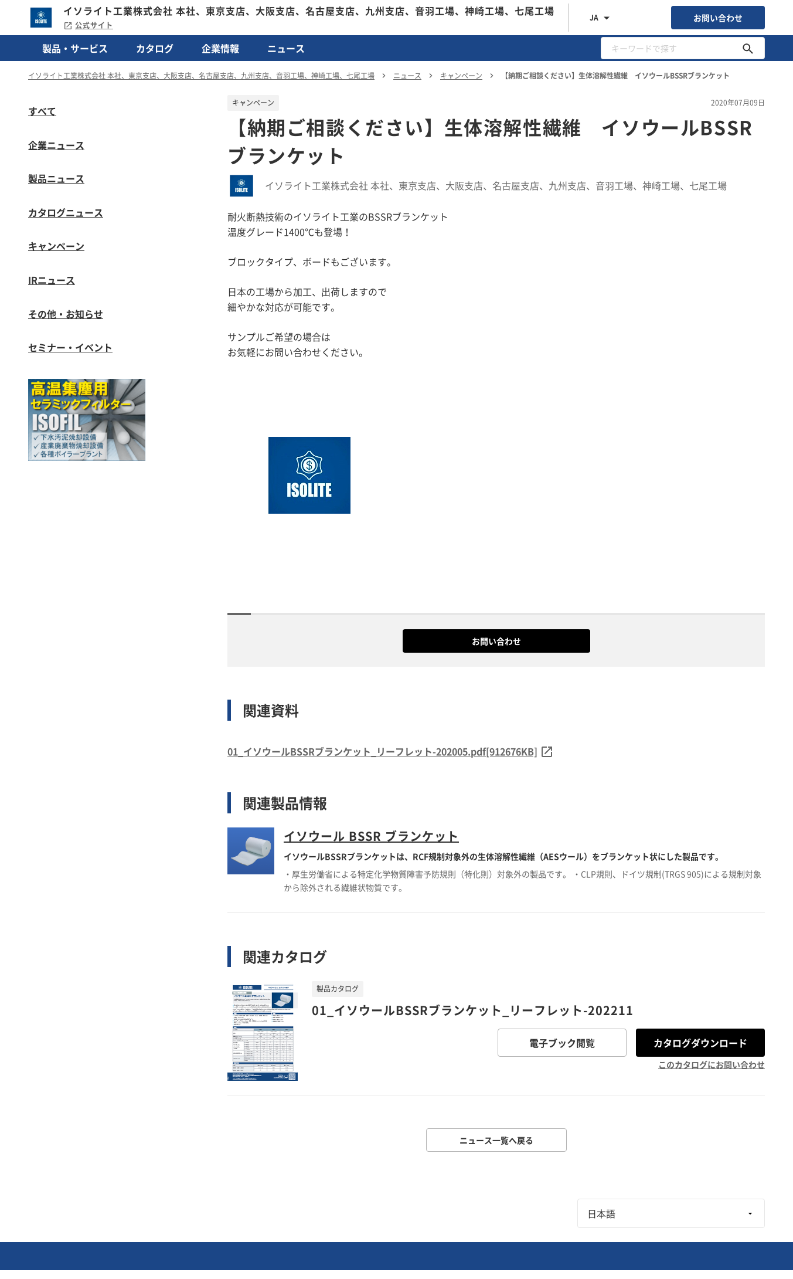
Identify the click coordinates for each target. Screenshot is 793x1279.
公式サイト (88, 25)
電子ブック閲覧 (562, 1043)
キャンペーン (56, 246)
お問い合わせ (718, 17)
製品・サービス (75, 48)
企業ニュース (56, 145)
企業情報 (220, 48)
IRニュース (51, 280)
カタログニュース (65, 212)
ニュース (286, 48)
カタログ (154, 48)
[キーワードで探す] (747, 48)
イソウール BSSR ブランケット (371, 835)
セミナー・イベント (70, 347)
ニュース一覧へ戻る (496, 1140)
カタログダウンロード (700, 1043)
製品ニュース (56, 178)
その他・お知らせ (65, 314)
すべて (42, 111)
